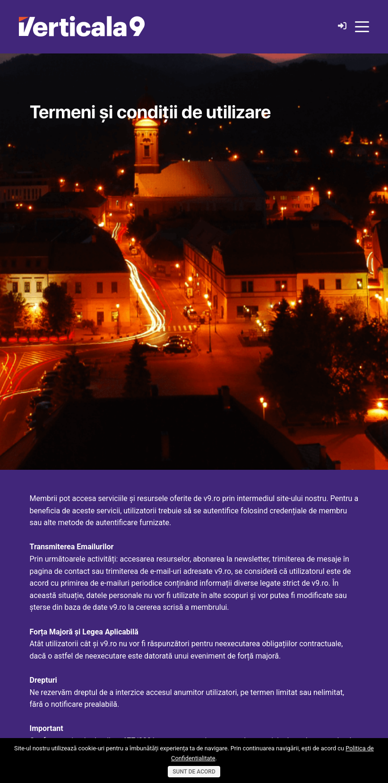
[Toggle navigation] (362, 26)
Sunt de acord (193, 771)
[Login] (342, 26)
